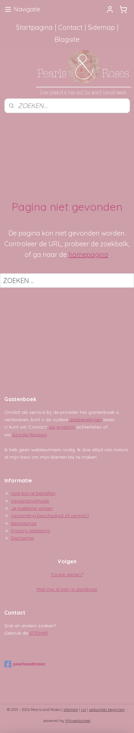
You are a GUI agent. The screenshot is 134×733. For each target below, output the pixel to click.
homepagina (88, 254)
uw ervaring (62, 427)
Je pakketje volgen (32, 508)
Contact (70, 27)
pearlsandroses (24, 664)
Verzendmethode (30, 501)
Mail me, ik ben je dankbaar (67, 589)
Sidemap (101, 27)
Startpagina (34, 27)
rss (83, 709)
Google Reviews (29, 435)
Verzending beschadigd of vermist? (50, 516)
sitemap (70, 709)
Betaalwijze (23, 523)
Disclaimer (22, 538)
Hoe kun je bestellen (33, 493)
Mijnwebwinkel (78, 720)
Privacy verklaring (30, 531)
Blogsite (67, 39)
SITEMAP (38, 633)
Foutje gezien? (67, 574)
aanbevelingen (85, 420)
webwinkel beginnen (107, 709)
